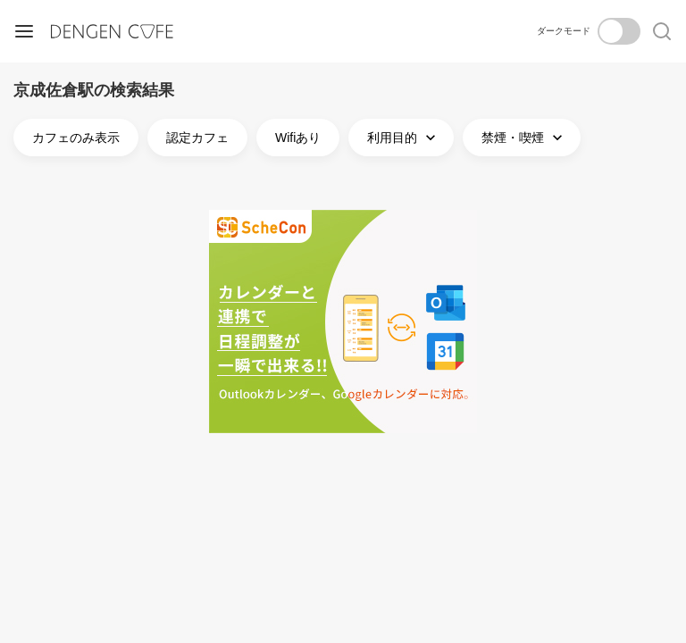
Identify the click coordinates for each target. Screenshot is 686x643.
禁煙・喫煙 (523, 137)
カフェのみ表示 (76, 137)
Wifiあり (298, 137)
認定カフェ (197, 137)
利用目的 (403, 137)
